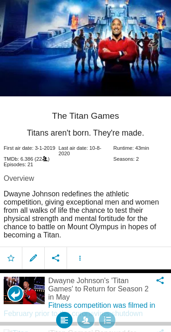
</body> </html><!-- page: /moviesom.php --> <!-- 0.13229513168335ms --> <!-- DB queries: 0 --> (85, 166)
